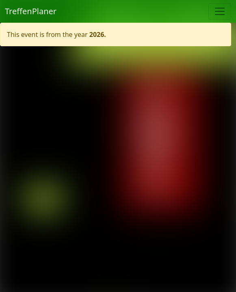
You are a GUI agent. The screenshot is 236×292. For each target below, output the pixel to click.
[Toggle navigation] (219, 11)
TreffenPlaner (30, 11)
